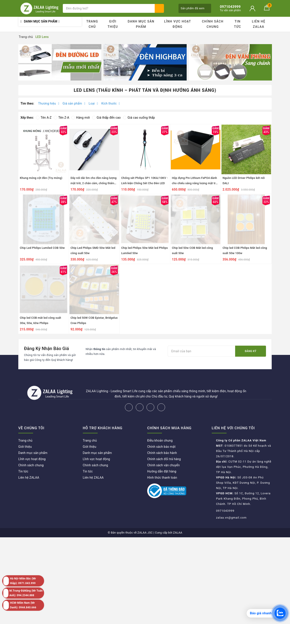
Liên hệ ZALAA (258, 24)
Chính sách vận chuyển (163, 465)
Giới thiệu (113, 24)
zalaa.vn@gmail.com (231, 517)
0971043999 (225, 510)
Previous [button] (18, 62)
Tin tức (237, 24)
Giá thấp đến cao (106, 117)
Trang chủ (92, 24)
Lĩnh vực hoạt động (177, 24)
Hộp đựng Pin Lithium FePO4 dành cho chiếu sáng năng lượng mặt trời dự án (195, 183)
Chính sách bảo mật (161, 446)
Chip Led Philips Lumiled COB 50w (42, 247)
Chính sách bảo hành (162, 453)
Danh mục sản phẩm (141, 24)
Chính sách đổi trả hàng (164, 459)
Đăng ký (250, 351)
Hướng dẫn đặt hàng (161, 471)
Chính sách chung (212, 24)
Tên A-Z (43, 117)
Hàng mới (80, 117)
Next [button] (271, 62)
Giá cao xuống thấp (139, 117)
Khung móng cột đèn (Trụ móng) (41, 178)
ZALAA (177, 532)
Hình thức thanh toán (162, 477)
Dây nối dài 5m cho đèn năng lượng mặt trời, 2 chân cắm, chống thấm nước (94, 183)
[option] (59, 62)
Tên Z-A (61, 117)
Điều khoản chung (160, 440)
